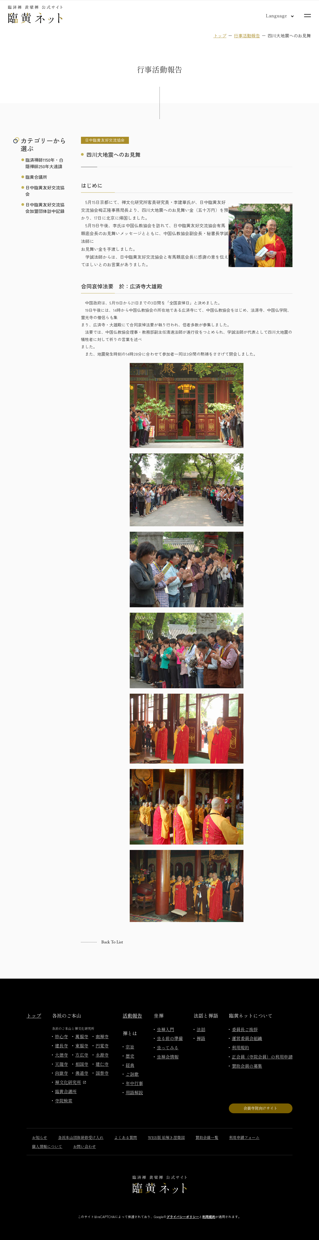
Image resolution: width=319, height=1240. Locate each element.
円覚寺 (102, 1045)
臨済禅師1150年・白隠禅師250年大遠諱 (44, 163)
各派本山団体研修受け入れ (80, 1137)
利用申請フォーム (244, 1137)
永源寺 (102, 1054)
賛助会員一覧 (207, 1137)
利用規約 (240, 1047)
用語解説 (134, 1092)
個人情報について (47, 1146)
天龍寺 (61, 1064)
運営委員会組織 (247, 1038)
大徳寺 (61, 1054)
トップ (219, 35)
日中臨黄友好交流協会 (44, 190)
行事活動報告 (247, 35)
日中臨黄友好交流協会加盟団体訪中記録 (44, 207)
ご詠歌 (132, 1074)
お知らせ (39, 1137)
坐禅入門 (165, 1029)
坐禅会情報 (167, 1056)
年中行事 (134, 1083)
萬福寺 (81, 1036)
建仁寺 (102, 1064)
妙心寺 (61, 1036)
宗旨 (130, 1046)
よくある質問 (125, 1137)
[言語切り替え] (275, 15)
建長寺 (61, 1045)
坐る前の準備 (170, 1038)
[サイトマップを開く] (307, 15)
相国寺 (81, 1064)
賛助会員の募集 (247, 1066)
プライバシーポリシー (183, 1216)
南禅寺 (102, 1036)
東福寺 (81, 1045)
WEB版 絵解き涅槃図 (166, 1137)
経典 (130, 1065)
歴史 (130, 1056)
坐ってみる (167, 1047)
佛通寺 (81, 1073)
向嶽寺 (61, 1073)
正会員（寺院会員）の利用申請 (262, 1056)
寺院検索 (63, 1100)
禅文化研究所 (70, 1082)
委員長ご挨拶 (245, 1029)
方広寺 (81, 1054)
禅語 (201, 1038)
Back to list (112, 942)
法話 (201, 1029)
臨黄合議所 (36, 177)
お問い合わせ (84, 1146)
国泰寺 (102, 1073)
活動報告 (132, 1015)
